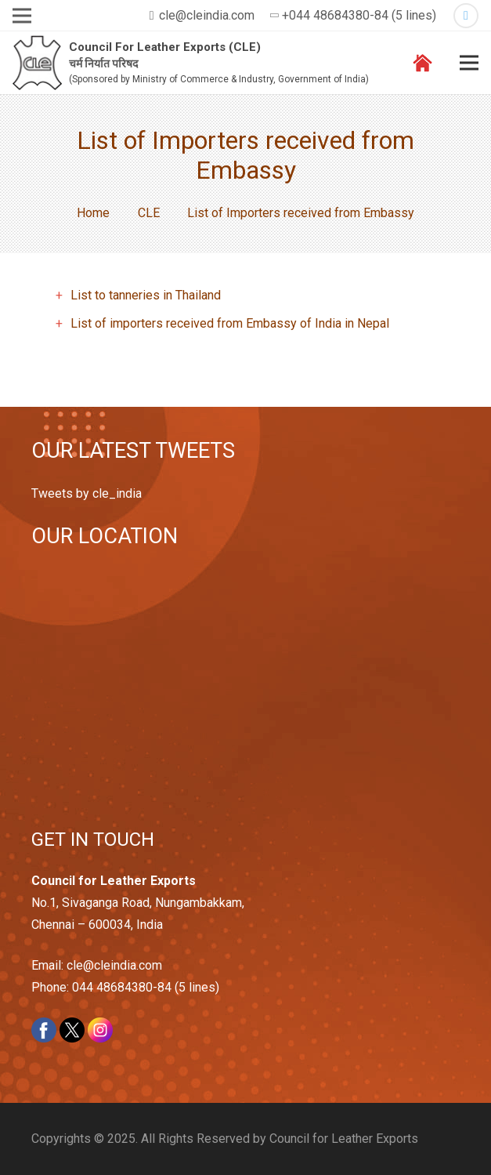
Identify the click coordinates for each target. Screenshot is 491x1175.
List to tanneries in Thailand (145, 295)
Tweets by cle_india (86, 493)
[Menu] (469, 62)
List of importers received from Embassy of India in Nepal (229, 323)
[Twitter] (465, 15)
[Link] (37, 63)
